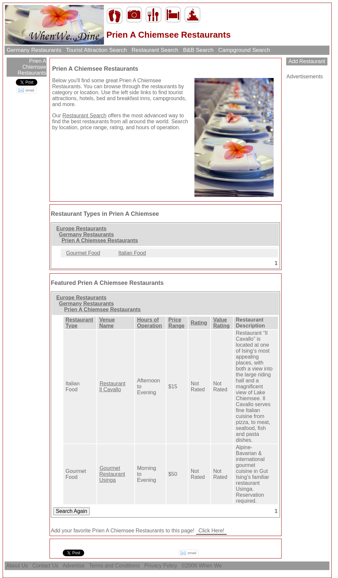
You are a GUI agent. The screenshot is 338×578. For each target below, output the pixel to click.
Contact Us (45, 565)
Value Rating (221, 322)
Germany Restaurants (34, 50)
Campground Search (244, 50)
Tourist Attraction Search (96, 50)
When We (211, 565)
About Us (17, 565)
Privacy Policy (161, 565)
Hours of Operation (149, 322)
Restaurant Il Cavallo (112, 386)
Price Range (176, 322)
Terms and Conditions (114, 565)
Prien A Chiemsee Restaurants (32, 67)
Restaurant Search (155, 50)
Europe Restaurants (81, 228)
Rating (199, 323)
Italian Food (132, 253)
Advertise (73, 565)
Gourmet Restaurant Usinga (112, 474)
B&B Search (198, 50)
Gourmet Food (83, 253)
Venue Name (107, 322)
